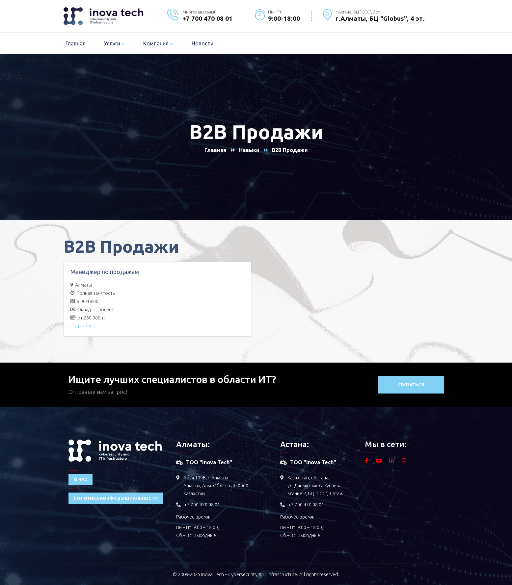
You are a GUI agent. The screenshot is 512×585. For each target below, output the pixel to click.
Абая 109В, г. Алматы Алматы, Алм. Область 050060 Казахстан (215, 485)
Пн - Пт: (275, 12)
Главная (215, 150)
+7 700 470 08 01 (202, 504)
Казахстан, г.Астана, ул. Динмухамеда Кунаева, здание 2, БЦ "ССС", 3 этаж (315, 485)
